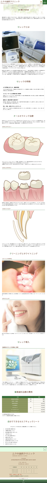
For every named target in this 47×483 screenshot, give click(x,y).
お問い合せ (23, 482)
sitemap (41, 3)
